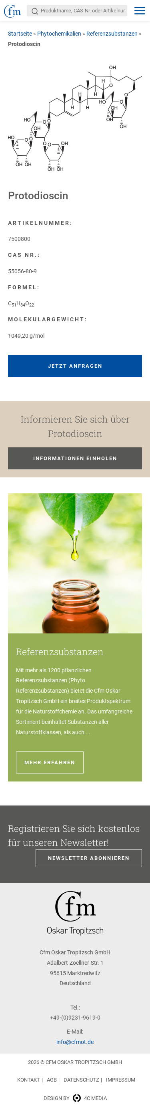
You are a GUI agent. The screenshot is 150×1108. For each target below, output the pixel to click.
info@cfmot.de (75, 1042)
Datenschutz (81, 1080)
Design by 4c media (75, 1098)
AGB (52, 1080)
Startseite (20, 33)
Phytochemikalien (59, 33)
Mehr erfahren (49, 762)
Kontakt (28, 1080)
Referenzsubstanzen (112, 33)
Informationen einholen (75, 458)
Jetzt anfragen (75, 366)
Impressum (120, 1080)
